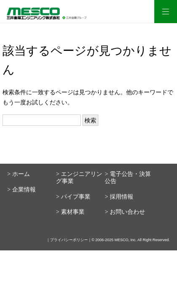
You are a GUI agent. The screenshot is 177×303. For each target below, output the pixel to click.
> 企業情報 (21, 189)
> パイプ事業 (73, 197)
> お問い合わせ (125, 212)
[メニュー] (165, 11)
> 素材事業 (70, 212)
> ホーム (18, 174)
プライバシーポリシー (69, 240)
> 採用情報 (119, 197)
